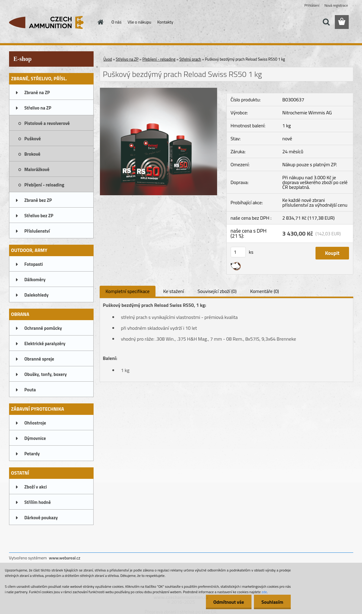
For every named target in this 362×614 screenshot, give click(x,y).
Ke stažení (173, 291)
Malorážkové (37, 169)
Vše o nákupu (139, 22)
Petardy (32, 453)
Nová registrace (336, 5)
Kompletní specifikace (128, 291)
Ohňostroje (35, 422)
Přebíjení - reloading (44, 184)
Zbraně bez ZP (38, 200)
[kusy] (238, 252)
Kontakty (165, 22)
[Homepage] (100, 22)
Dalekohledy (36, 294)
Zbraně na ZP (37, 92)
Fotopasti (33, 264)
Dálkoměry (35, 279)
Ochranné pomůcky (43, 328)
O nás (116, 22)
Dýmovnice (35, 438)
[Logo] (50, 22)
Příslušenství (37, 230)
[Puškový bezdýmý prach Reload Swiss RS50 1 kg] (158, 90)
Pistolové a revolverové (47, 123)
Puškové (32, 138)
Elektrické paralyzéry (45, 343)
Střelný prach (190, 59)
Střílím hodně (37, 502)
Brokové (32, 154)
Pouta (30, 389)
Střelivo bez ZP (38, 215)
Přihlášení (311, 5)
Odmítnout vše (228, 602)
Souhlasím (272, 602)
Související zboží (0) (216, 291)
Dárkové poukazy (41, 517)
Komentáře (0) (264, 291)
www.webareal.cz (64, 558)
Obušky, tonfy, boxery (45, 374)
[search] (326, 22)
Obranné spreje (39, 358)
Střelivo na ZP (37, 107)
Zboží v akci (35, 486)
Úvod (108, 59)
